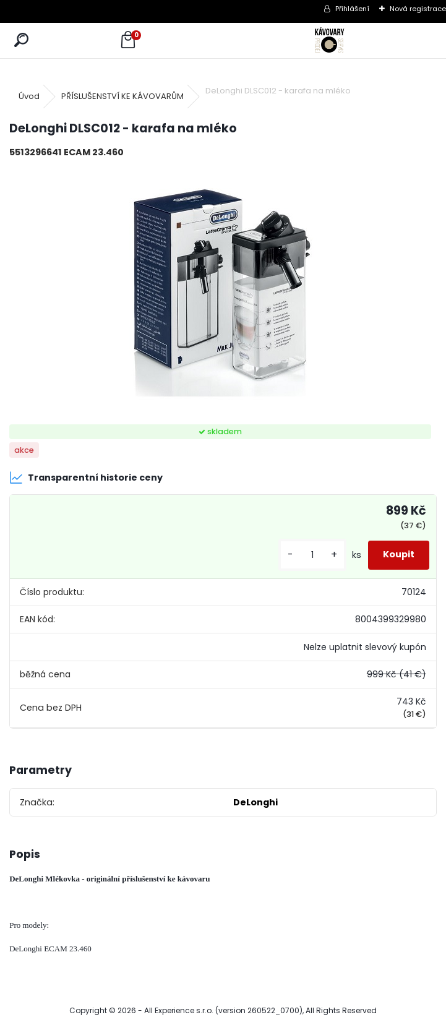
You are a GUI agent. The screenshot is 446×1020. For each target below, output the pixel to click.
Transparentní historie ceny (86, 477)
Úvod (29, 96)
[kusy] (312, 555)
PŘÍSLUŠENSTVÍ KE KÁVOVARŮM (122, 96)
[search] (21, 40)
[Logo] (330, 40)
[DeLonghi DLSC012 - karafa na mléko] (223, 292)
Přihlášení (352, 9)
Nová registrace (418, 9)
